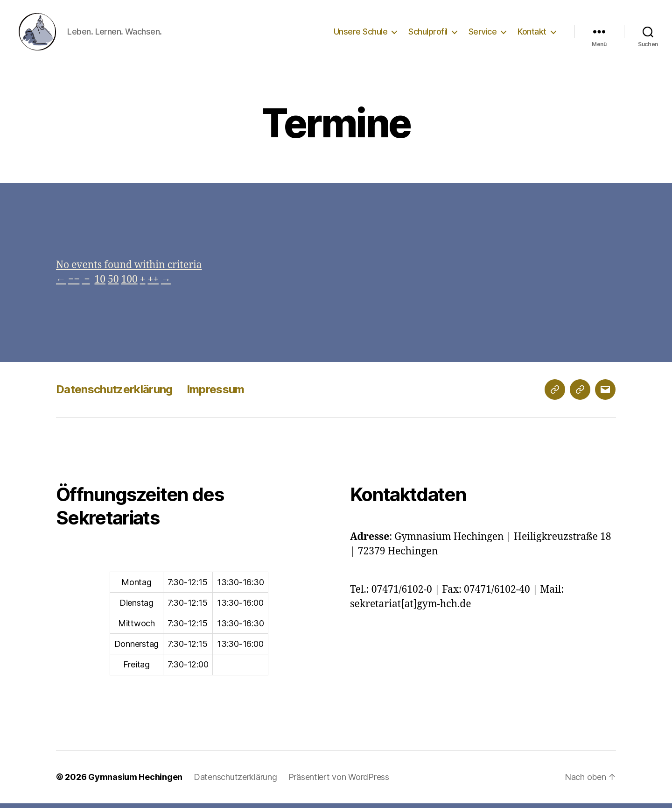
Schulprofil (428, 34)
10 (100, 284)
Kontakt (532, 34)
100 (129, 284)
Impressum (216, 394)
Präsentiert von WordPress (338, 782)
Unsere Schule (361, 34)
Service (483, 34)
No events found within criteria (129, 269)
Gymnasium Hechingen (135, 782)
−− (73, 284)
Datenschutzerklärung (114, 394)
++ (152, 284)
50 (113, 284)
